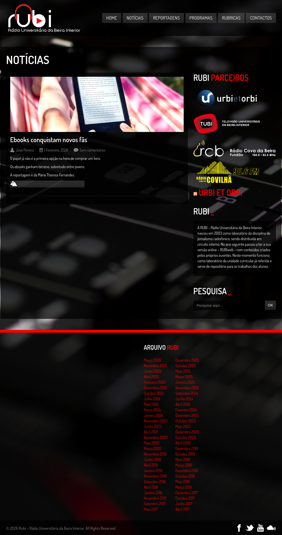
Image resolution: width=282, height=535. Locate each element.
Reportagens (166, 18)
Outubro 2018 (185, 476)
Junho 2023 (153, 426)
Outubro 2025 (185, 365)
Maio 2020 (151, 443)
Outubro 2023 (185, 421)
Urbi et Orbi (220, 192)
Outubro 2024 (154, 393)
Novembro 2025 (155, 365)
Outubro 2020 (185, 437)
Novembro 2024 (187, 387)
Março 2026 (152, 360)
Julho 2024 (152, 398)
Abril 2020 (183, 443)
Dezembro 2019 (186, 448)
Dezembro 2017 (186, 492)
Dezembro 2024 (155, 387)
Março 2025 (183, 376)
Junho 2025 (153, 371)
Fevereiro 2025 (155, 382)
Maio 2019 (182, 459)
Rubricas (231, 18)
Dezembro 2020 (187, 432)
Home (111, 18)
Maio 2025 (183, 371)
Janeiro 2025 (185, 382)
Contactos (261, 18)
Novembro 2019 (155, 454)
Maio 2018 (182, 481)
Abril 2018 (151, 487)
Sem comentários (92, 150)
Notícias (135, 18)
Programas (201, 18)
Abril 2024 (182, 404)
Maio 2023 (183, 426)
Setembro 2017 (155, 503)
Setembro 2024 (186, 393)
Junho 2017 (183, 503)
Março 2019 (183, 465)
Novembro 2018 (155, 476)
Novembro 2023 (155, 421)
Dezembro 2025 (187, 360)
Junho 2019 (152, 459)
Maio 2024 (151, 404)
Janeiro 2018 (153, 492)
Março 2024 (152, 409)
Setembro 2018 (155, 481)
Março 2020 (152, 448)
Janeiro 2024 (153, 415)
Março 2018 (183, 487)
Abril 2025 (151, 376)
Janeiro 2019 (153, 470)
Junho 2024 (184, 398)
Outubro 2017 (185, 498)
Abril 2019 (151, 465)
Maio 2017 (151, 509)
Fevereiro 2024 (186, 409)
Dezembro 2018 (186, 470)
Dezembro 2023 (187, 415)
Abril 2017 (182, 509)
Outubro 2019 (185, 454)
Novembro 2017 (155, 498)
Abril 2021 (151, 432)
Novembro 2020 (155, 437)
